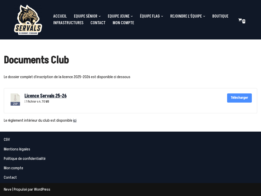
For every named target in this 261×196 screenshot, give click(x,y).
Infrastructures (68, 23)
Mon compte (123, 23)
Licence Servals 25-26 (45, 96)
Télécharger (239, 97)
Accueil (60, 16)
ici (74, 120)
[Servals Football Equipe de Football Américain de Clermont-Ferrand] (28, 20)
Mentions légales (17, 149)
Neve (7, 189)
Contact (98, 23)
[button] (100, 16)
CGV (7, 139)
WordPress (42, 189)
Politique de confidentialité (25, 158)
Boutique (220, 16)
